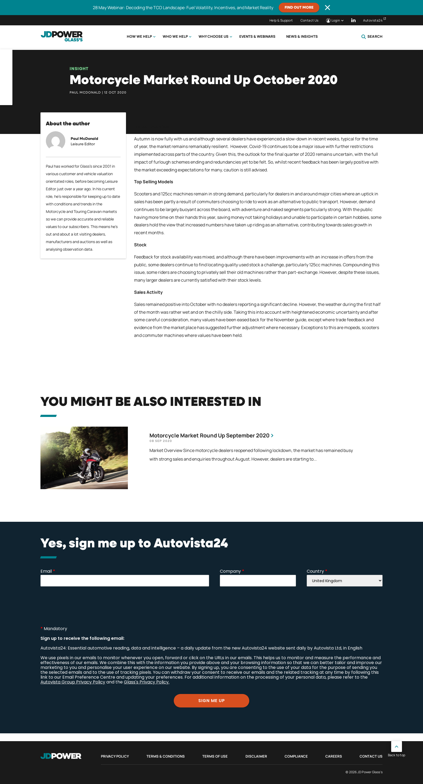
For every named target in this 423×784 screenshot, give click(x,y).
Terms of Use (215, 756)
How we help (139, 36)
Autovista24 (373, 20)
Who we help (175, 36)
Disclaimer (256, 756)
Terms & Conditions (165, 756)
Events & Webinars (257, 36)
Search (372, 36)
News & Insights (302, 36)
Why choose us (213, 36)
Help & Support (281, 20)
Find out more (299, 7)
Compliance (296, 756)
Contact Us (310, 20)
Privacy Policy (115, 756)
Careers (333, 756)
